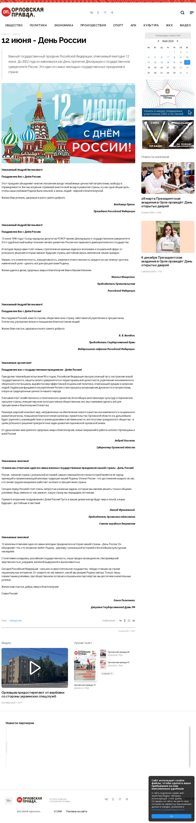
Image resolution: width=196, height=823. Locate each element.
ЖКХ (169, 25)
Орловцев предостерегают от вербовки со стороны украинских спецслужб (33, 694)
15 (174, 62)
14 (168, 62)
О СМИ (58, 811)
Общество (14, 25)
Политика (38, 25)
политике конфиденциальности (168, 809)
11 (149, 62)
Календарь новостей (168, 35)
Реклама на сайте (76, 811)
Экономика (63, 25)
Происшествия (93, 25)
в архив (107, 673)
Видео (185, 25)
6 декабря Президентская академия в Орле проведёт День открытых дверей (166, 261)
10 (187, 57)
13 (161, 62)
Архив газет (83, 643)
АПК (133, 25)
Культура (151, 25)
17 (187, 62)
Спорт (118, 25)
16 (181, 62)
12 (155, 62)
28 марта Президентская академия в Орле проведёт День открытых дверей (166, 202)
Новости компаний (155, 157)
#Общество (16, 620)
